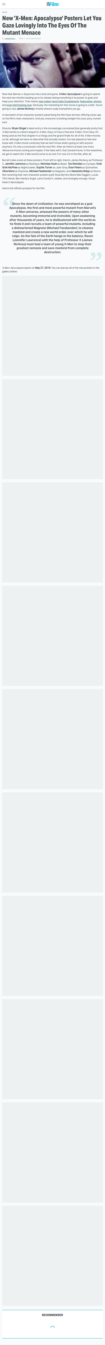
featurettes (86, 101)
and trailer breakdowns (65, 101)
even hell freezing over (19, 105)
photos (97, 101)
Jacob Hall (10, 39)
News (4, 12)
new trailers (45, 101)
